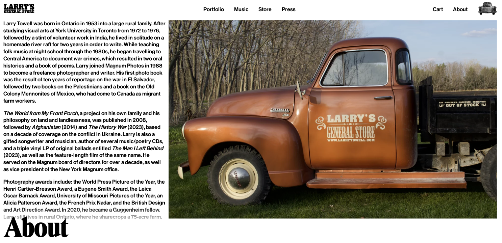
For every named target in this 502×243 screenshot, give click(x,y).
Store (265, 9)
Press (289, 9)
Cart (438, 9)
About (460, 9)
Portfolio (213, 9)
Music (241, 9)
